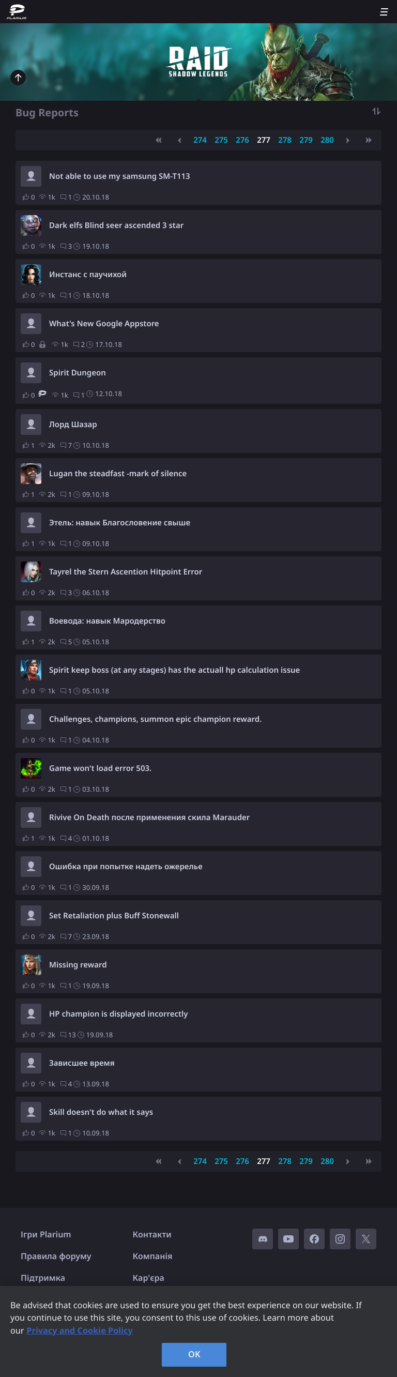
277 (263, 140)
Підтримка (43, 1277)
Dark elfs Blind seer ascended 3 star (116, 225)
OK (194, 1354)
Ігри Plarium (46, 1234)
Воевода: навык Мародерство (107, 621)
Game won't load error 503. (100, 768)
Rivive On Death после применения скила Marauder (149, 817)
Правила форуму (56, 1256)
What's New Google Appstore (104, 324)
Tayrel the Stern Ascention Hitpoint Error (125, 572)
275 (221, 140)
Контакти (152, 1234)
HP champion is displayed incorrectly (118, 1014)
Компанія (153, 1256)
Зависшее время (82, 1063)
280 (327, 140)
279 (306, 140)
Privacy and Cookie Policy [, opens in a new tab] (80, 1330)
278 (285, 140)
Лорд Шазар (73, 424)
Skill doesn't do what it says (101, 1112)
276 (242, 140)
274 (200, 140)
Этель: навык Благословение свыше (119, 523)
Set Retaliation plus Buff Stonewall (114, 916)
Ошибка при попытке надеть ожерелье (126, 866)
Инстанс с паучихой (88, 274)
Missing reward (78, 965)
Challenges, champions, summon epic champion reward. (155, 719)
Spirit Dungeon (77, 373)
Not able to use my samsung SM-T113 (119, 176)
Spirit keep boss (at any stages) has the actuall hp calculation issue (174, 670)
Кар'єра (148, 1277)
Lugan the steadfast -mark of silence (118, 473)
